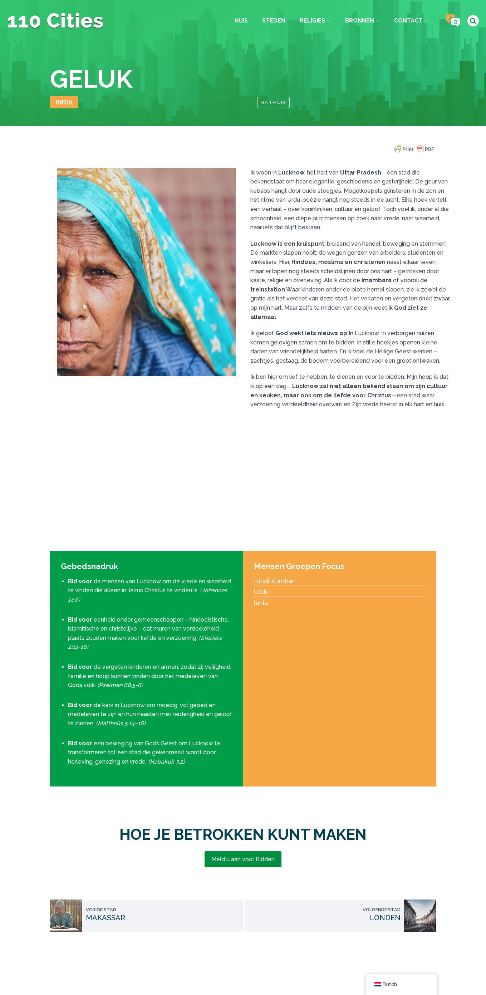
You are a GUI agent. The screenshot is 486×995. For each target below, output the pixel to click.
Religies (314, 20)
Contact (411, 20)
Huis (240, 20)
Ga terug (273, 102)
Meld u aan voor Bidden (243, 859)
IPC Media (318, 972)
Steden (273, 20)
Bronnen (362, 20)
